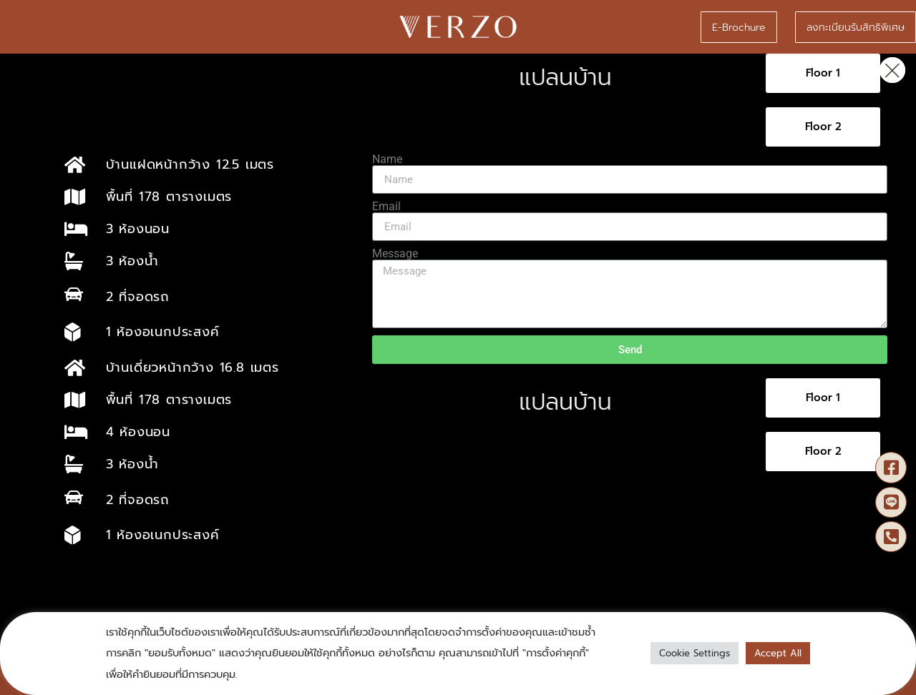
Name (387, 159)
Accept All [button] (778, 653)
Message (395, 254)
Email (386, 206)
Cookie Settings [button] (694, 653)
